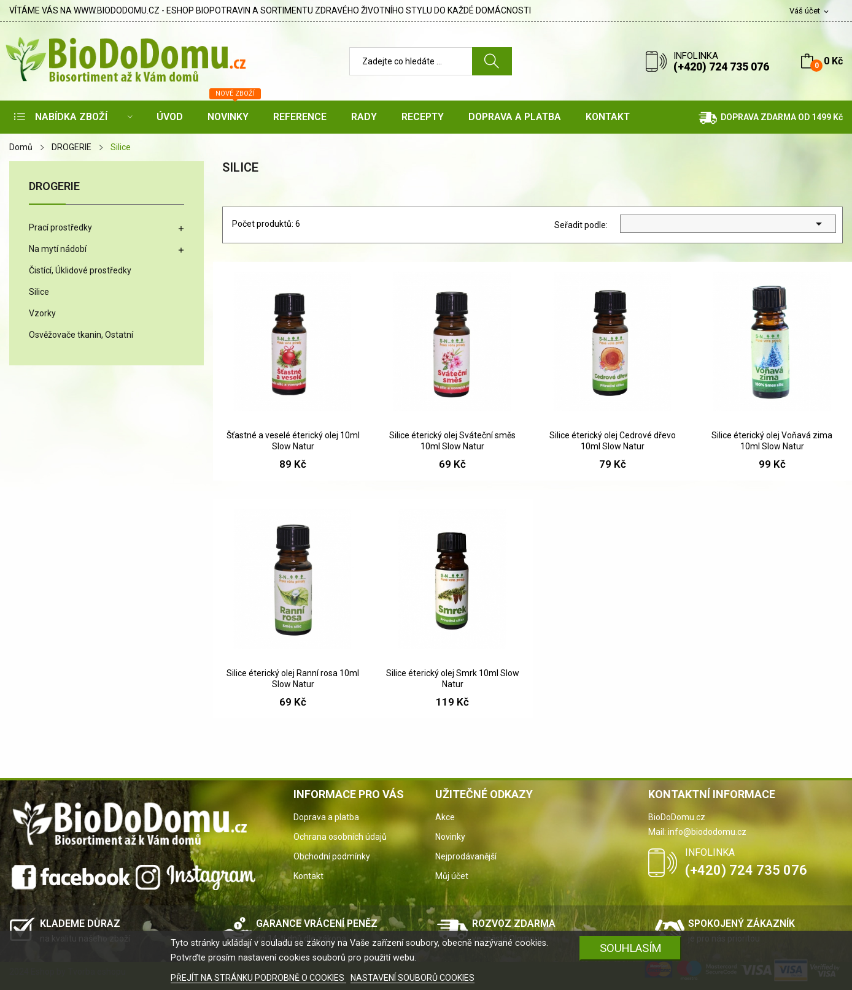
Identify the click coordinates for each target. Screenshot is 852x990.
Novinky (450, 837)
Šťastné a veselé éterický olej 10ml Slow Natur (293, 440)
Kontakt (308, 876)
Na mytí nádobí (58, 249)
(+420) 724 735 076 (721, 66)
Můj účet (451, 876)
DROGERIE (54, 186)
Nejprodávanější (466, 856)
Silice (39, 292)
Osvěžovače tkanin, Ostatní (81, 335)
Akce (445, 817)
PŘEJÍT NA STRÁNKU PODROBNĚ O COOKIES (258, 978)
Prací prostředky (60, 227)
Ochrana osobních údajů (340, 837)
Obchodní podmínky (331, 856)
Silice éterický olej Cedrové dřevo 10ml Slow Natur (612, 440)
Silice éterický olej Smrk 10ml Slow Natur (452, 678)
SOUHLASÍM (631, 948)
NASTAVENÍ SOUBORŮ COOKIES (412, 978)
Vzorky (42, 313)
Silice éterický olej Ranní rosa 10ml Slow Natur (293, 678)
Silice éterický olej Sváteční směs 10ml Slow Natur (452, 440)
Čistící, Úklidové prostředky (80, 270)
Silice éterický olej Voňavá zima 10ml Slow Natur (771, 440)
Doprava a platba (326, 817)
